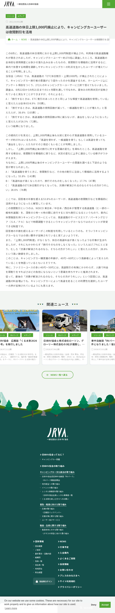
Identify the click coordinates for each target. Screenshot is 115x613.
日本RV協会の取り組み (53, 465)
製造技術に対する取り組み (52, 529)
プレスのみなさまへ (70, 575)
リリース (10, 16)
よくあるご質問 (67, 558)
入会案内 (64, 552)
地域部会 (38, 568)
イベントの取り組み (50, 487)
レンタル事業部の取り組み (52, 491)
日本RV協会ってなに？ (53, 454)
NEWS (24, 39)
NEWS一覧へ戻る (59, 374)
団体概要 (38, 546)
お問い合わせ (66, 569)
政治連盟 (38, 572)
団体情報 (39, 541)
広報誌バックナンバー (52, 512)
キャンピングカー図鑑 (51, 459)
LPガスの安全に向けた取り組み (56, 533)
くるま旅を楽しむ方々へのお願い (55, 499)
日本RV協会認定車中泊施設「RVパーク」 (58, 476)
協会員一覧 (39, 565)
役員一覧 (38, 561)
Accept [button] (105, 605)
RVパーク (21, 335)
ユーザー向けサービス (51, 520)
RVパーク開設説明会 (51, 480)
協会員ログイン (45, 581)
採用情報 (64, 564)
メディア (21, 16)
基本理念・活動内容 (43, 553)
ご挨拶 (37, 550)
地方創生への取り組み (51, 484)
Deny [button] (93, 605)
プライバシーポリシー (71, 586)
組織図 (37, 557)
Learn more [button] (11, 608)
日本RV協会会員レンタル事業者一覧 (58, 495)
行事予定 (64, 547)
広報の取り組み (48, 508)
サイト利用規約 (67, 581)
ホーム (14, 39)
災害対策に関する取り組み (52, 516)
